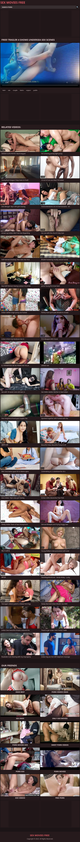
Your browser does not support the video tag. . (40, 65)
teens (22, 90)
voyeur (28, 90)
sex (9, 90)
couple (15, 90)
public (35, 90)
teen (4, 90)
